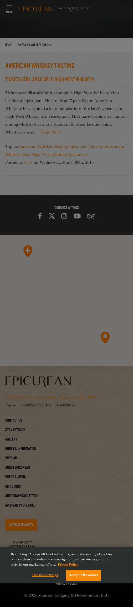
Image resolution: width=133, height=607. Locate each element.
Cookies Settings (45, 575)
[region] (66, 565)
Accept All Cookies (83, 575)
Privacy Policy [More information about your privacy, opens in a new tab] (68, 564)
